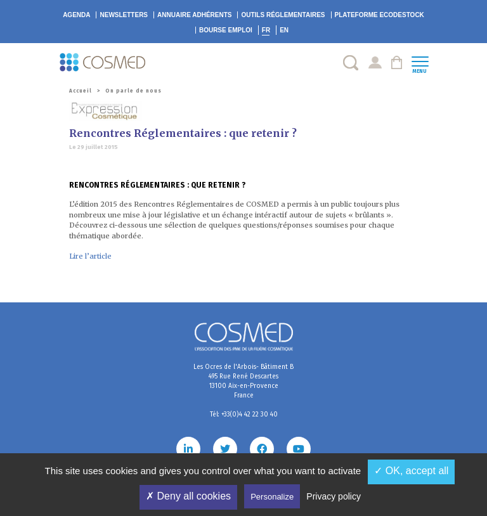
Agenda (76, 14)
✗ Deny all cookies (188, 496)
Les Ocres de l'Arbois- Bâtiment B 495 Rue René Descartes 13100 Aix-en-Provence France (243, 381)
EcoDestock (379, 14)
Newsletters (124, 14)
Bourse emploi (225, 30)
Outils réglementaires (283, 14)
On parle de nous (133, 91)
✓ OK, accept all (411, 470)
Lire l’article (90, 256)
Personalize (272, 496)
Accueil (80, 91)
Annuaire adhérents (194, 14)
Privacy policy (333, 496)
